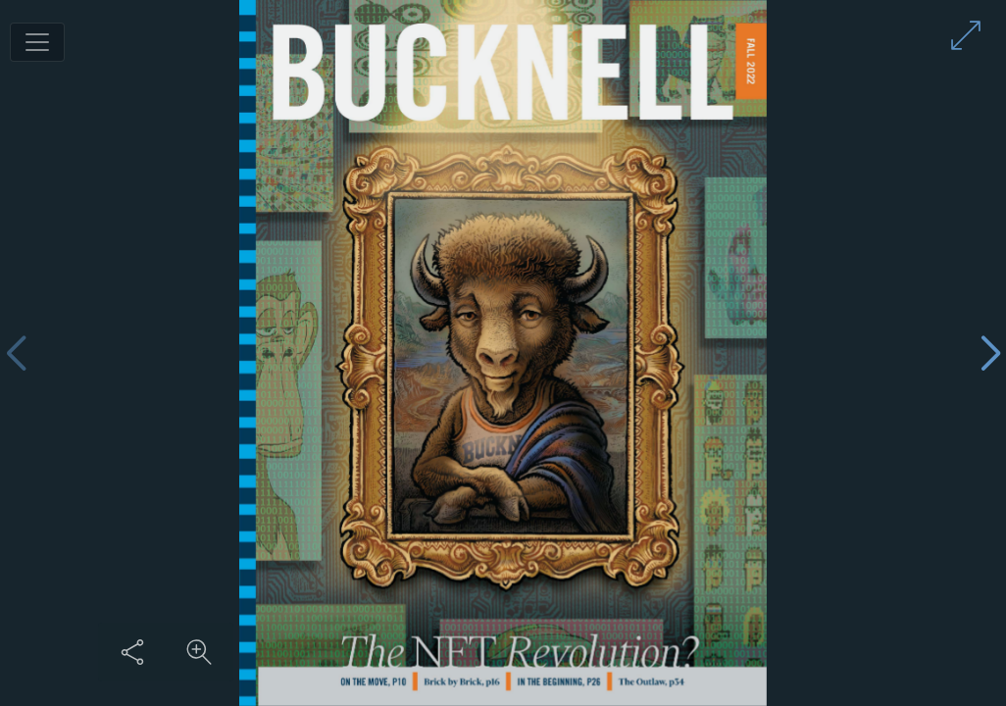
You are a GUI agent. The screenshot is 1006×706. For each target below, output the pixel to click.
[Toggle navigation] (37, 42)
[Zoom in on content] (199, 652)
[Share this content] (132, 652)
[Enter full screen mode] (965, 35)
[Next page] (990, 353)
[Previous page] (16, 353)
